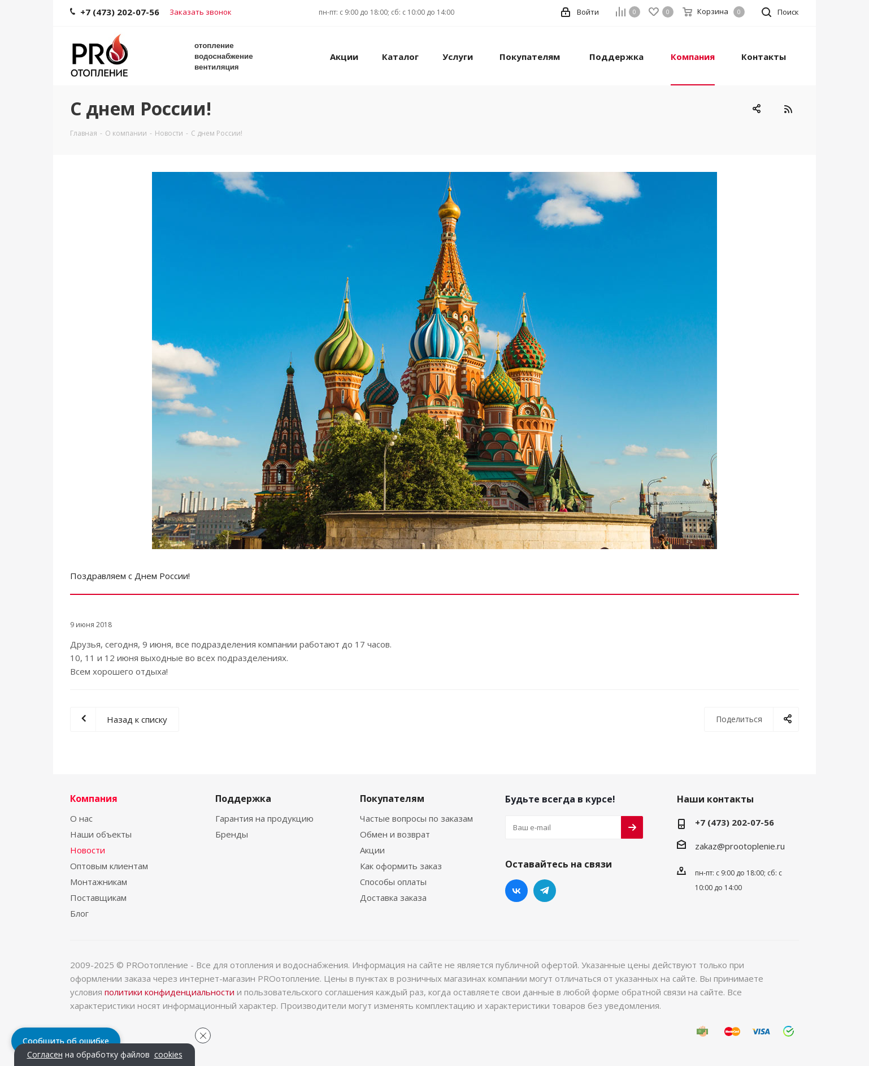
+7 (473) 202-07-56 (734, 822)
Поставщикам (98, 897)
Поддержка (243, 798)
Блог (79, 913)
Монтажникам (98, 881)
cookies (168, 1054)
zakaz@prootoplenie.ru (740, 846)
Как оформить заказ (401, 865)
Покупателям (392, 798)
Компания (94, 798)
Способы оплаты (393, 881)
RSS (787, 109)
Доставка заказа (393, 897)
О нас (81, 818)
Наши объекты (101, 834)
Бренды (231, 834)
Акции (372, 850)
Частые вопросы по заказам (416, 818)
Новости (87, 850)
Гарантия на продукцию (264, 818)
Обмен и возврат (395, 834)
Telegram (544, 890)
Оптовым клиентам (109, 865)
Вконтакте (516, 890)
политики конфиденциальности (169, 992)
